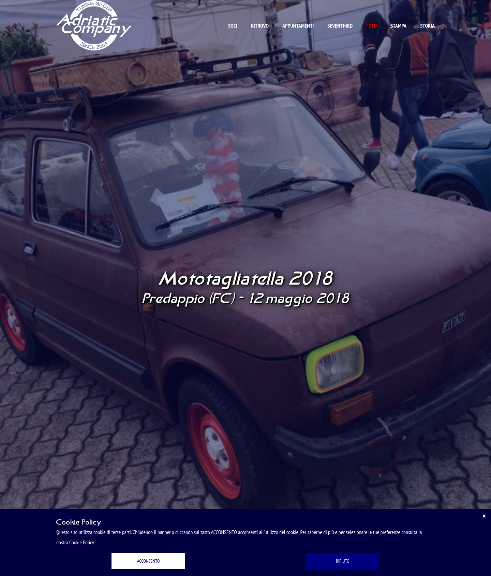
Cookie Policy (81, 542)
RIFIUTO (342, 561)
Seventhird (340, 25)
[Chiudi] (484, 516)
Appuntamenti (298, 25)
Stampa (398, 25)
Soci (232, 25)
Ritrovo (260, 25)
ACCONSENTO (148, 561)
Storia (427, 25)
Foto (371, 25)
